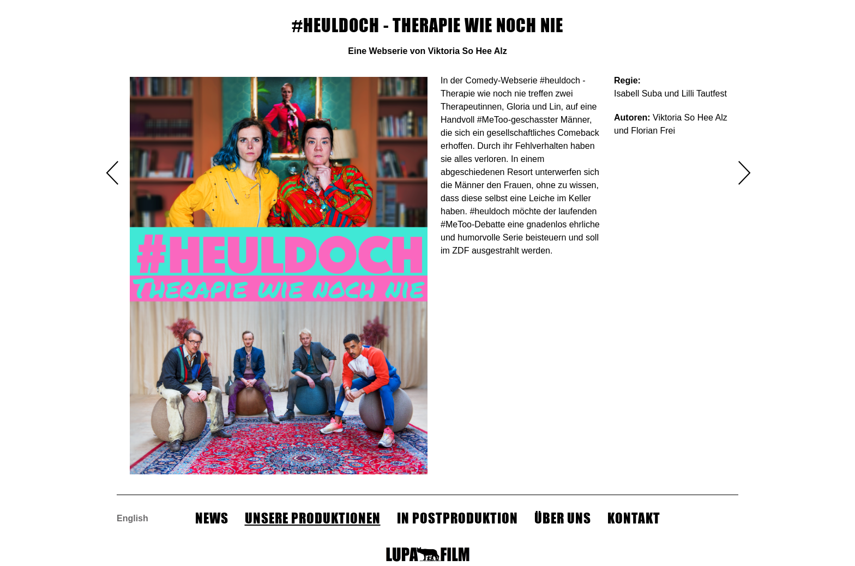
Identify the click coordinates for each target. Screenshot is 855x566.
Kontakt (633, 518)
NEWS (211, 518)
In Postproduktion (457, 518)
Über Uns (562, 518)
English (132, 518)
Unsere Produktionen (313, 518)
